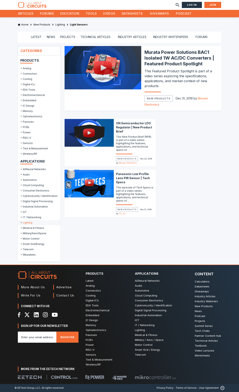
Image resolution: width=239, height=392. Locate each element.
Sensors (91, 354)
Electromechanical (97, 310)
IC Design (92, 320)
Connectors (93, 290)
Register (67, 337)
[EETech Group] (30, 377)
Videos (109, 13)
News (198, 311)
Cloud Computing (146, 295)
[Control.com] (64, 377)
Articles (26, 13)
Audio (138, 285)
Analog (90, 285)
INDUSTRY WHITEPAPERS (170, 37)
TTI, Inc (122, 213)
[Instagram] (45, 314)
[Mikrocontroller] (155, 377)
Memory (91, 325)
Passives (91, 335)
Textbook (201, 345)
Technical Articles (206, 340)
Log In (192, 4)
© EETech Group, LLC (27, 387)
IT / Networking (145, 325)
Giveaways (159, 13)
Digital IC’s (92, 300)
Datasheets (132, 13)
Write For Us (31, 295)
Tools (91, 13)
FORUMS (202, 37)
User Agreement (209, 387)
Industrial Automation (148, 315)
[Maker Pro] (119, 377)
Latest (89, 280)
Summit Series (204, 325)
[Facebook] (19, 314)
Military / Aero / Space (149, 339)
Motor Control (144, 344)
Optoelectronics (96, 330)
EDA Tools (92, 305)
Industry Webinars (206, 301)
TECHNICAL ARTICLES (95, 37)
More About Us (33, 287)
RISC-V (90, 349)
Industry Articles (205, 296)
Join (212, 4)
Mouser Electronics (128, 163)
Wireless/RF (93, 364)
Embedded (92, 315)
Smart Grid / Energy (147, 349)
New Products (158, 98)
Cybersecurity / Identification (153, 305)
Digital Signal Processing (150, 310)
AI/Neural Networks (147, 280)
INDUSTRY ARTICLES (132, 37)
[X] (27, 314)
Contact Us (65, 295)
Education (69, 13)
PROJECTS (67, 37)
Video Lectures (204, 350)
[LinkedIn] (36, 314)
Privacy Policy (165, 387)
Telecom (140, 354)
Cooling (91, 295)
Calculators (202, 281)
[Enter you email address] (37, 337)
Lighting (140, 330)
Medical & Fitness (146, 335)
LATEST (36, 37)
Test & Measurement (99, 359)
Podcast (183, 13)
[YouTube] (55, 315)
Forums (47, 13)
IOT (137, 320)
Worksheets (202, 355)
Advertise (64, 287)
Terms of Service (186, 387)
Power (90, 344)
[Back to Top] (221, 388)
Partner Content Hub (208, 335)
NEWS (51, 37)
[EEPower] (94, 377)
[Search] (177, 5)
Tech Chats (202, 330)
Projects (200, 321)
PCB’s (89, 339)
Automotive (142, 290)
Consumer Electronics (149, 300)
